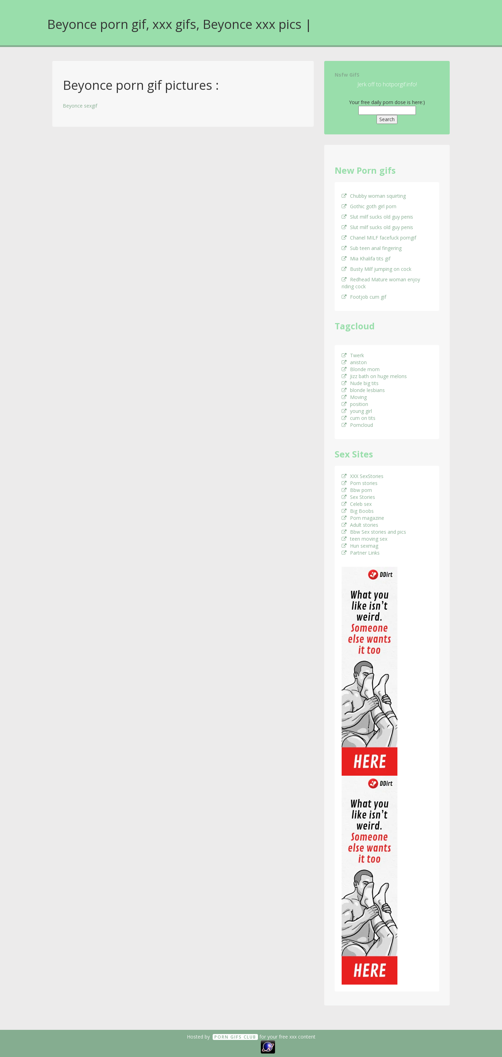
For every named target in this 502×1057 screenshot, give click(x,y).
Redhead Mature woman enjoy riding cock (381, 283)
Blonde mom (361, 369)
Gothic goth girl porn (369, 206)
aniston (354, 362)
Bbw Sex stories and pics (374, 531)
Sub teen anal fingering (372, 248)
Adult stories (360, 525)
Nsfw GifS (347, 74)
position (355, 404)
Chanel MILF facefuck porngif (379, 237)
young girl (357, 411)
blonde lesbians (363, 390)
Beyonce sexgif (80, 105)
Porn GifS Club (235, 1037)
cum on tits (358, 418)
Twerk (353, 355)
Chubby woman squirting (374, 196)
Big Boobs (358, 511)
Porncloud (357, 425)
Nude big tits (360, 383)
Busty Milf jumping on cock (376, 269)
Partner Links (361, 552)
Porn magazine (363, 518)
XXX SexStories (362, 476)
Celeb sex (357, 504)
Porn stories (360, 483)
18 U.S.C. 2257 (243, 1046)
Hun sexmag (360, 545)
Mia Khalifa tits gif (366, 258)
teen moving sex (364, 538)
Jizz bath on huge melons (374, 376)
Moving (354, 397)
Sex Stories (358, 497)
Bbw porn (357, 490)
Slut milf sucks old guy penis (377, 216)
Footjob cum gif (364, 296)
